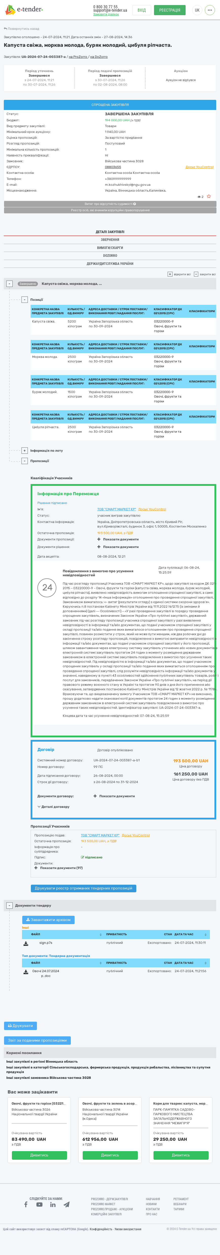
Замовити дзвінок (106, 14)
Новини (151, 1204)
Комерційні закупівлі (106, 1214)
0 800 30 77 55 (105, 7)
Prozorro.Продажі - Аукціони (112, 1209)
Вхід (142, 10)
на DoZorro (99, 57)
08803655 (113, 167)
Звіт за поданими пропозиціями (37, 1040)
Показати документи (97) (58, 868)
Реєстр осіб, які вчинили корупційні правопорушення (110, 210)
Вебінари (179, 1204)
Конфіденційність (101, 1229)
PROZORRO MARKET (103, 1204)
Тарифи (178, 1209)
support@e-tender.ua (110, 10)
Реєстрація (169, 10)
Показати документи (118, 539)
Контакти (153, 1209)
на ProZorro (78, 57)
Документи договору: (55, 796)
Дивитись (39, 1155)
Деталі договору (53, 806)
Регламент (181, 1199)
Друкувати (20, 1025)
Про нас (151, 1214)
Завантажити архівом (48, 920)
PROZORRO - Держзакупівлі (109, 1199)
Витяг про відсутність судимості (110, 204)
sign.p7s (45, 943)
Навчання (153, 1199)
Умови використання (128, 1229)
